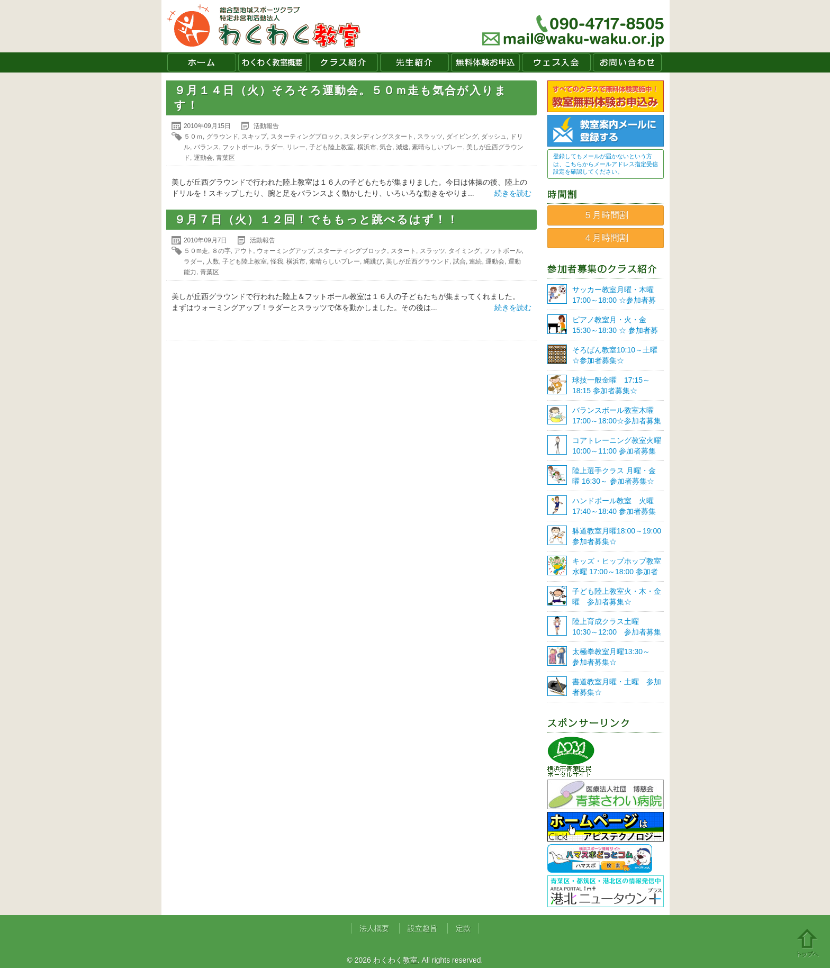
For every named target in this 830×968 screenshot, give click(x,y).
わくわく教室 (264, 26)
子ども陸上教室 (331, 147)
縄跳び (373, 261)
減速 (402, 147)
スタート (403, 251)
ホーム (201, 62)
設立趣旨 (422, 928)
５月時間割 (605, 215)
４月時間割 (605, 238)
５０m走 (196, 251)
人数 (212, 261)
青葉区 (225, 157)
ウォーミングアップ (285, 251)
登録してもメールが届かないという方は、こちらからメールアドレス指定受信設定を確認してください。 (605, 164)
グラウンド (222, 136)
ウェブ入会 (556, 62)
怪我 (276, 261)
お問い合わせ (627, 62)
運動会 (203, 157)
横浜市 (366, 147)
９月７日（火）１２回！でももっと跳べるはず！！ (316, 219)
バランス (206, 147)
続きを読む (512, 193)
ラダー (273, 147)
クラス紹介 (343, 62)
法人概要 (374, 928)
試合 (459, 261)
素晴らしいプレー (437, 147)
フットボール (241, 147)
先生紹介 (414, 62)
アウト (243, 251)
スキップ (254, 136)
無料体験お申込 (485, 62)
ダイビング (462, 136)
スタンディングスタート (378, 136)
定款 (463, 928)
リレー (295, 147)
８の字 (221, 251)
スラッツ (430, 136)
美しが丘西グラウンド (417, 261)
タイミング (464, 251)
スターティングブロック (305, 136)
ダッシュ (494, 136)
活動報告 (266, 126)
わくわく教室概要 (272, 62)
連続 (475, 261)
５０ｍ (193, 136)
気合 (386, 147)
